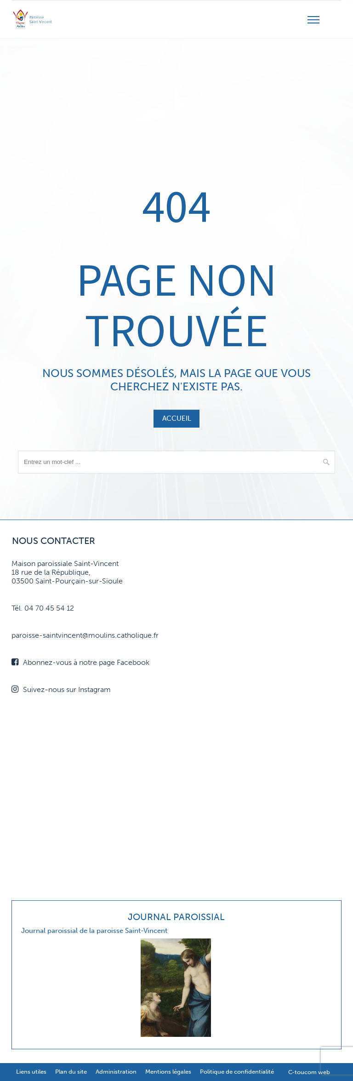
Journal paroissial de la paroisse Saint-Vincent (94, 931)
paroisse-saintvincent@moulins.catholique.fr (85, 635)
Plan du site (71, 1071)
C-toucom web (309, 1072)
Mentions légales (168, 1071)
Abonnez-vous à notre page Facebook (80, 662)
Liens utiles (31, 1071)
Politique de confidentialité (237, 1071)
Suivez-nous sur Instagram (61, 689)
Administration (116, 1071)
